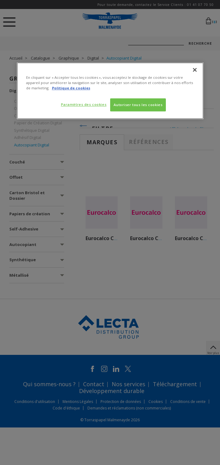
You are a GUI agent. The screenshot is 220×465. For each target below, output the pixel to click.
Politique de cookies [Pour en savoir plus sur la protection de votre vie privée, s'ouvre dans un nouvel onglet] (71, 88)
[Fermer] (195, 70)
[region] (110, 90)
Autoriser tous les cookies (138, 104)
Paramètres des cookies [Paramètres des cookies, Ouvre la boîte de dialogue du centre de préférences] (84, 104)
